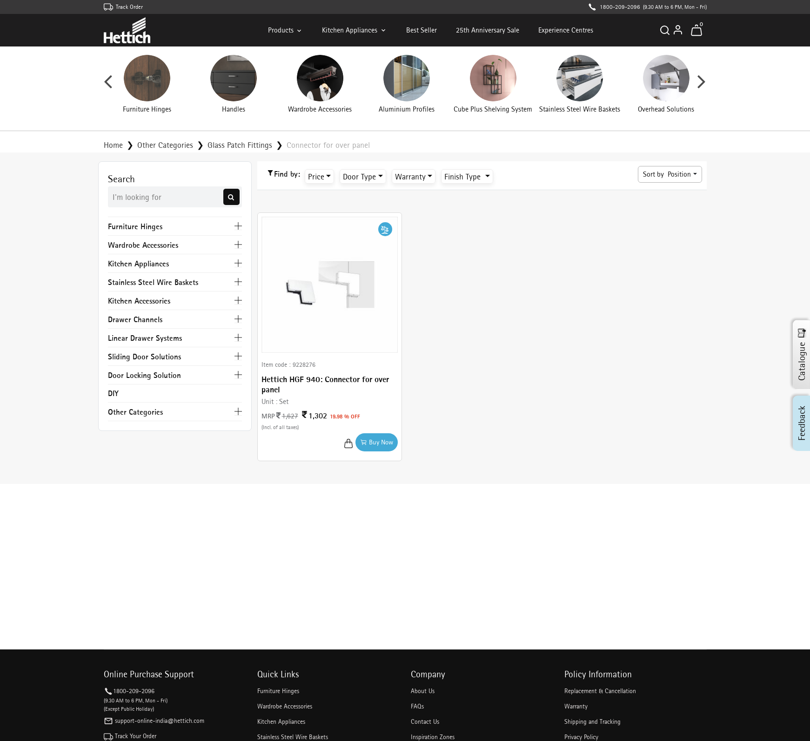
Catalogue (801, 355)
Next (701, 85)
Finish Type (463, 176)
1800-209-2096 (620, 6)
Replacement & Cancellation (600, 691)
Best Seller (421, 30)
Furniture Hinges (278, 691)
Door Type (359, 176)
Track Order (129, 6)
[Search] (664, 30)
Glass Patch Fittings (240, 145)
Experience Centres (565, 30)
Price (316, 176)
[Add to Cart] (348, 442)
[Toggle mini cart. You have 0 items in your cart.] (696, 30)
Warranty (410, 176)
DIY (113, 393)
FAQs (417, 706)
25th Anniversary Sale (487, 30)
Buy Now (376, 442)
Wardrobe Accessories (284, 706)
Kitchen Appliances (354, 30)
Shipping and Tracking (592, 721)
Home (113, 145)
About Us (423, 691)
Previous (108, 85)
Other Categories (165, 145)
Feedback (801, 422)
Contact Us (425, 721)
